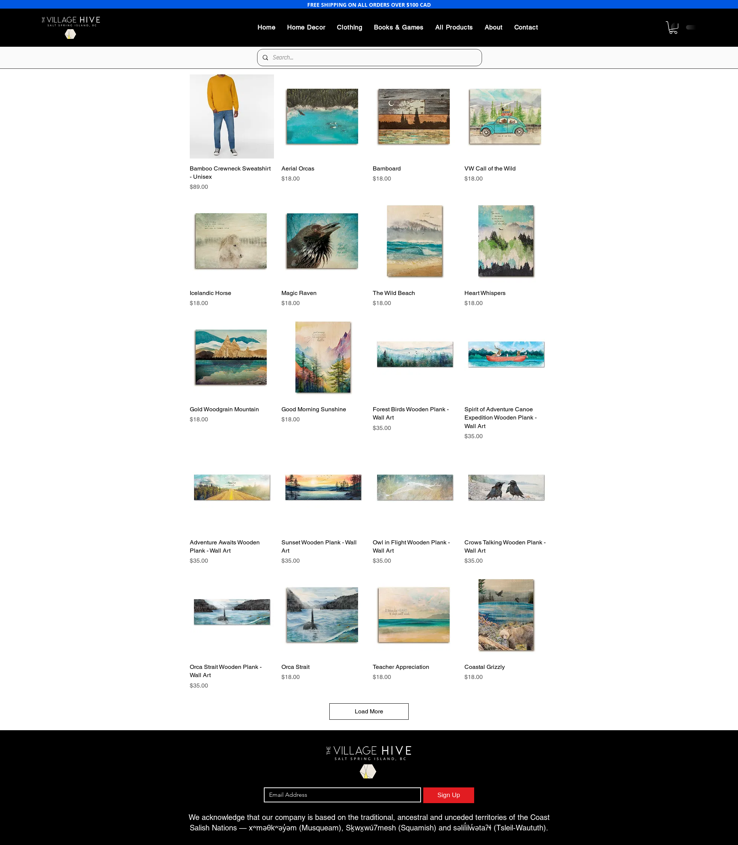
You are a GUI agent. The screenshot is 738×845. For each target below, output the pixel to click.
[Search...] (369, 57)
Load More (369, 711)
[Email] (340, 795)
